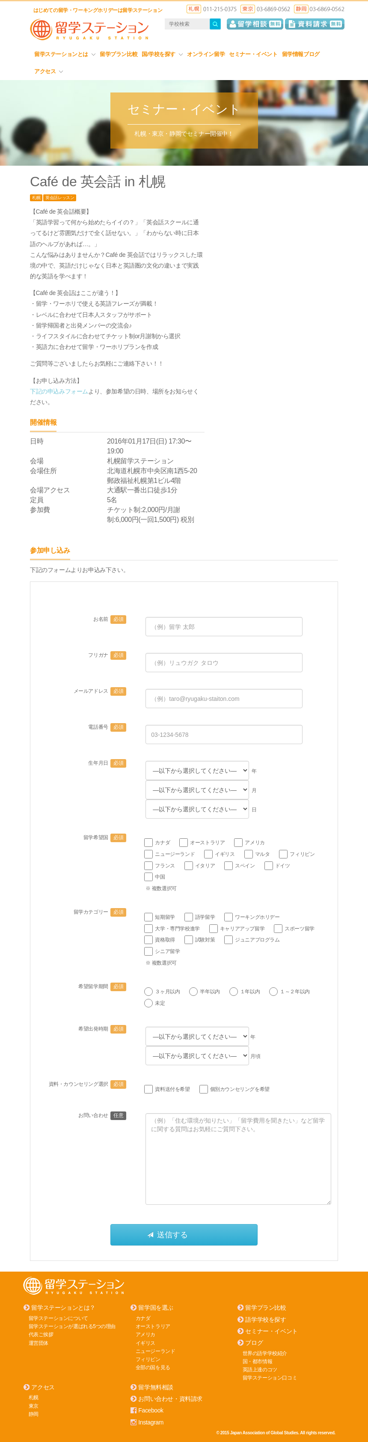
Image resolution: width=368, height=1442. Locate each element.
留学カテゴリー (100, 912)
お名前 (109, 619)
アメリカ (145, 1335)
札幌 (36, 197)
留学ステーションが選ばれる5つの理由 (72, 1326)
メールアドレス (100, 691)
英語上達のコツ (260, 1369)
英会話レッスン (59, 197)
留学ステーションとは (64, 54)
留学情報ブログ (301, 54)
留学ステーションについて (58, 1318)
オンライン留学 (206, 54)
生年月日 (107, 763)
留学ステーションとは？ (63, 1307)
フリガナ (107, 655)
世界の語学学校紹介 (265, 1353)
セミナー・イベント (253, 54)
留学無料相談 (155, 1387)
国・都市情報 (258, 1361)
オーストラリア (153, 1326)
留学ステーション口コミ (270, 1377)
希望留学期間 (102, 986)
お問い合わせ (102, 1115)
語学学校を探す (265, 1319)
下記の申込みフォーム (59, 390)
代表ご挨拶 (41, 1335)
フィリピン (148, 1359)
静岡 (34, 1414)
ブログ (254, 1342)
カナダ (143, 1318)
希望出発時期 (102, 1029)
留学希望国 (105, 838)
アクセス (48, 71)
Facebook (150, 1410)
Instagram (150, 1421)
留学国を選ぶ (155, 1307)
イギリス (145, 1343)
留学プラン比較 (118, 54)
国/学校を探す (162, 54)
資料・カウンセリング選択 (88, 1084)
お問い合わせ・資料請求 (170, 1398)
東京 (34, 1406)
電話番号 (107, 727)
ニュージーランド (155, 1351)
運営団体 (38, 1343)
